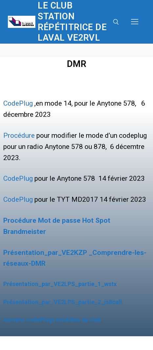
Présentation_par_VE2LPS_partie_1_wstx (60, 283)
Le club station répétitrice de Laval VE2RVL (72, 21)
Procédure (19, 135)
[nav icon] (134, 22)
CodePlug (18, 103)
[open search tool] (116, 22)
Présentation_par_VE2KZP (45, 253)
